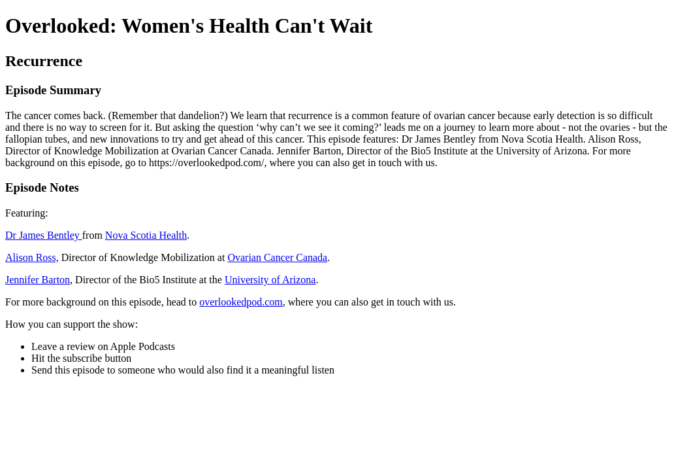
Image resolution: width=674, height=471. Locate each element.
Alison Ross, (32, 257)
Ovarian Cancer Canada (277, 257)
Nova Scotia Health (146, 235)
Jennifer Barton (37, 279)
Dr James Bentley (43, 235)
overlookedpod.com (241, 301)
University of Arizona (270, 279)
